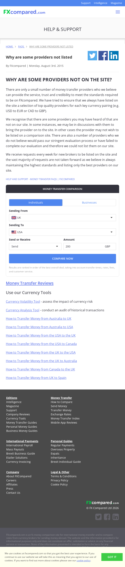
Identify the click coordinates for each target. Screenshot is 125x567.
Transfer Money (61, 410)
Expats (55, 453)
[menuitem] (23, 402)
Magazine (116, 3)
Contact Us (13, 493)
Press (9, 488)
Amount (69, 239)
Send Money (59, 406)
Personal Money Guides (21, 426)
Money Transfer (61, 398)
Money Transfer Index (65, 418)
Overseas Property (63, 449)
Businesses (89, 202)
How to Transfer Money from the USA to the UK (41, 335)
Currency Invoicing (18, 462)
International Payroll (19, 445)
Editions (11, 398)
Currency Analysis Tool (22, 310)
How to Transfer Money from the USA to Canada (41, 344)
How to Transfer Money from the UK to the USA (41, 352)
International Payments (22, 441)
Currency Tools (16, 418)
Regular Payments (62, 445)
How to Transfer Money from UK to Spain (36, 378)
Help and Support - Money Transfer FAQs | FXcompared (40, 179)
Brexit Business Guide (20, 453)
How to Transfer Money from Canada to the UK (40, 369)
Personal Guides (61, 441)
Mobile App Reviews (64, 422)
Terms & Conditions (64, 476)
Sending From (18, 211)
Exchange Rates (61, 414)
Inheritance (58, 457)
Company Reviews (18, 414)
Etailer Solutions (17, 457)
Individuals (36, 202)
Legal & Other (60, 472)
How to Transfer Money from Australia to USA (39, 327)
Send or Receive (19, 239)
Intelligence (100, 3)
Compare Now (62, 258)
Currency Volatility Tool (23, 301)
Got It (112, 557)
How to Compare (61, 402)
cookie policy (83, 560)
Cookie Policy (59, 484)
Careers (11, 480)
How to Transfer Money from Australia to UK (38, 318)
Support (86, 3)
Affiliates (12, 484)
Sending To (16, 225)
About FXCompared (18, 476)
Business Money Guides (22, 431)
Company (12, 472)
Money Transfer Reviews (30, 283)
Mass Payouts (15, 449)
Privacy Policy (59, 480)
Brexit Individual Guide (66, 462)
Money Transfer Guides (21, 422)
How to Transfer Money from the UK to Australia (41, 361)
